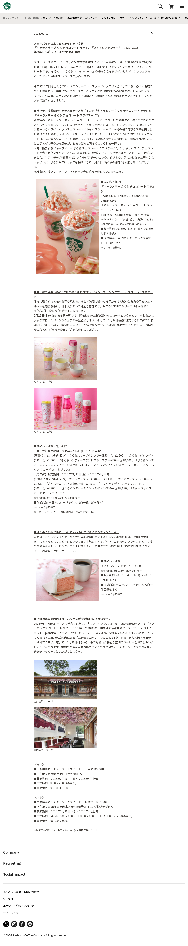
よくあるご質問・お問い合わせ (21, 892)
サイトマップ (11, 913)
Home (6, 18)
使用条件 (8, 899)
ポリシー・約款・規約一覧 (18, 906)
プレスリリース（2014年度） (26, 18)
